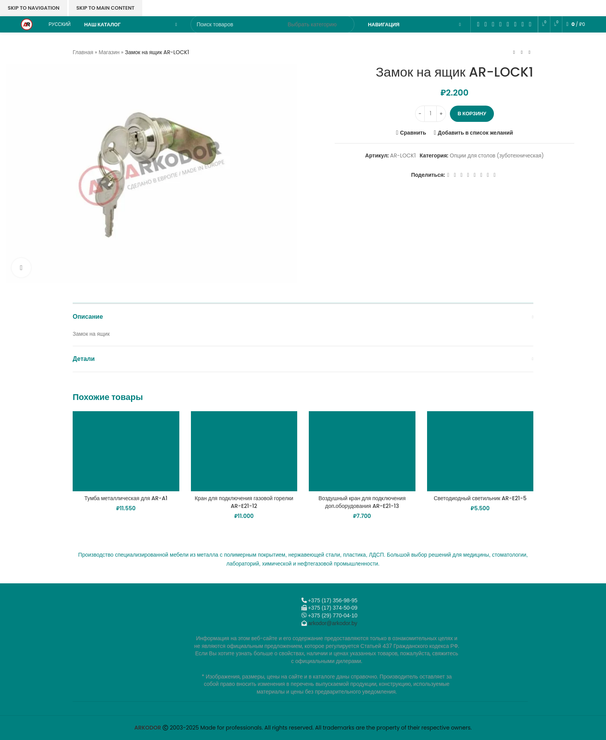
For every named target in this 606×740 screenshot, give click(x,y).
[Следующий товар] (529, 52)
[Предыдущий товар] (514, 52)
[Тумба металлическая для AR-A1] (126, 451)
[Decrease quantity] (420, 114)
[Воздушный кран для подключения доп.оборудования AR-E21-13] (362, 451)
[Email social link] (493, 24)
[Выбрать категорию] (312, 24)
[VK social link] (515, 24)
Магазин (109, 52)
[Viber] (530, 24)
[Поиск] (272, 24)
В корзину (472, 113)
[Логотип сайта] (26, 24)
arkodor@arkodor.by (332, 623)
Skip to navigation (34, 8)
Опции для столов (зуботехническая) (497, 156)
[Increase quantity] (441, 114)
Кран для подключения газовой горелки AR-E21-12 (244, 502)
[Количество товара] (430, 114)
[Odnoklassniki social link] (500, 24)
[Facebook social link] (478, 24)
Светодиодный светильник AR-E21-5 (480, 498)
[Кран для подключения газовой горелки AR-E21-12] (244, 451)
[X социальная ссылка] (485, 24)
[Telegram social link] (522, 24)
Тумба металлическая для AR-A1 (125, 498)
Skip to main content (105, 8)
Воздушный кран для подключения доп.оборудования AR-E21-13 (361, 502)
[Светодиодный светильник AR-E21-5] (480, 451)
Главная (83, 52)
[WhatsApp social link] (508, 24)
